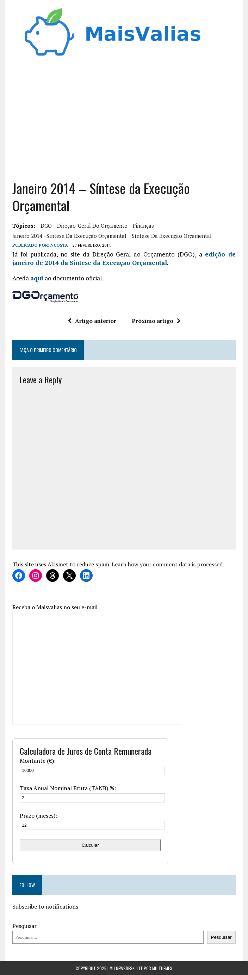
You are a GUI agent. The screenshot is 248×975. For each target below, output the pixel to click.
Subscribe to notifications (45, 906)
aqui (36, 278)
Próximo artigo (156, 321)
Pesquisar (24, 926)
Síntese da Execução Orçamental (172, 235)
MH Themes (162, 968)
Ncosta (59, 245)
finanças (143, 225)
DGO (46, 225)
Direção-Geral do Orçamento (92, 225)
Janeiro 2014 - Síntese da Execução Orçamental (69, 235)
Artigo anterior (92, 321)
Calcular (90, 845)
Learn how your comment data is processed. (168, 564)
